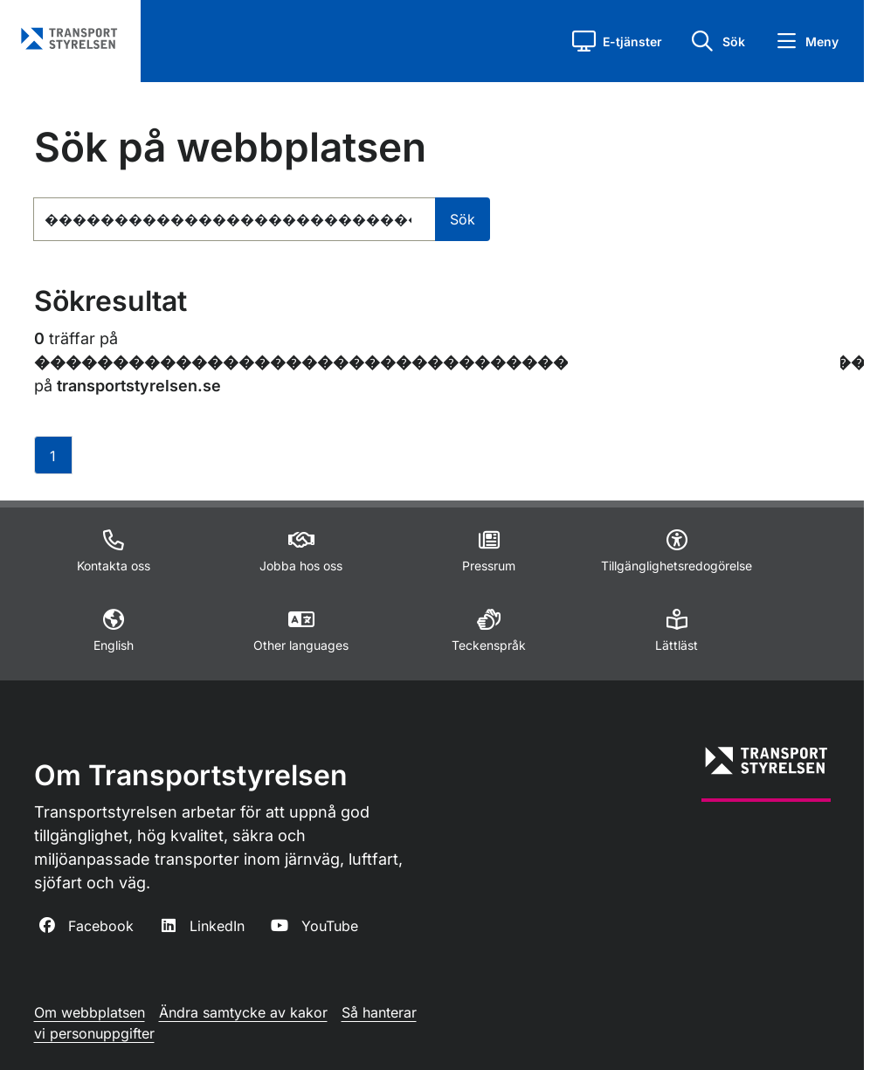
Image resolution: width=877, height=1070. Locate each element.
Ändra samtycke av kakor (243, 1012)
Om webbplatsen (89, 1012)
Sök (462, 219)
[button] (617, 41)
